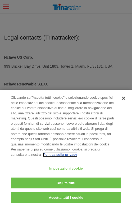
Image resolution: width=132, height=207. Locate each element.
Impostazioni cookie (66, 168)
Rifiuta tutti (66, 183)
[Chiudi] (123, 98)
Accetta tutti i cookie (66, 198)
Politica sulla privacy (60, 155)
